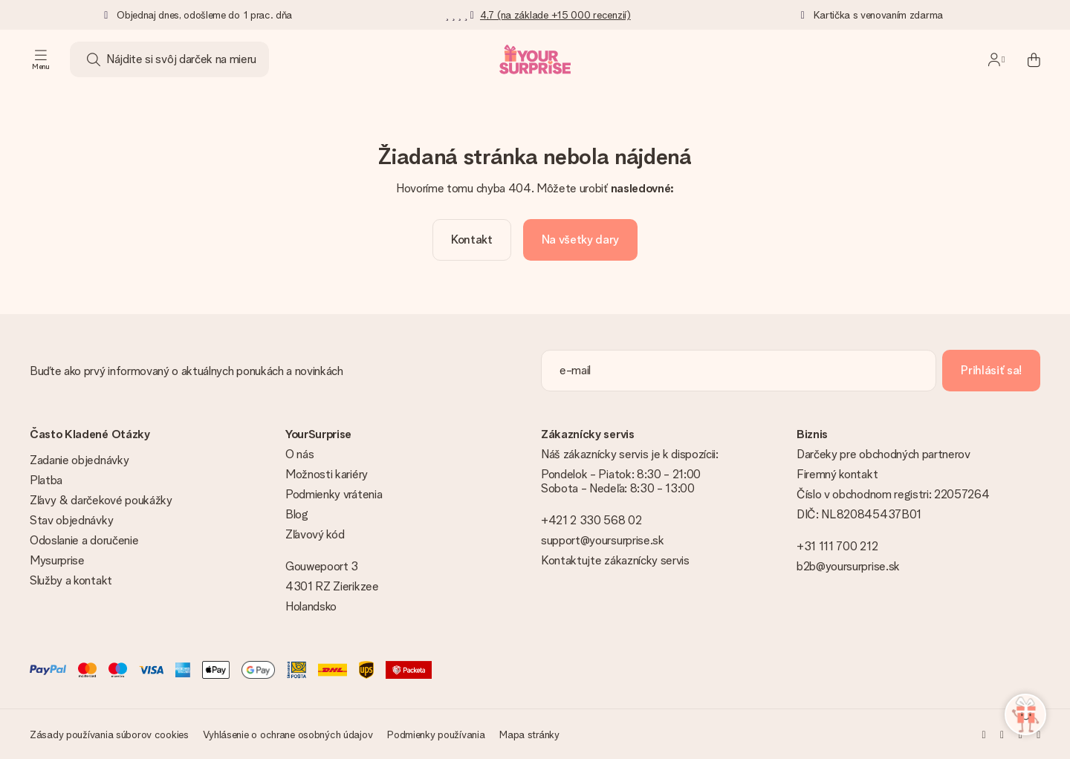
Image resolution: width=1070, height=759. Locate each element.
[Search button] (93, 59)
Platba (46, 480)
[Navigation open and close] (41, 59)
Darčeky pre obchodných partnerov (883, 454)
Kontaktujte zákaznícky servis (615, 560)
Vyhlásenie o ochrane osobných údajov (287, 734)
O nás (299, 454)
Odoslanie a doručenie (84, 540)
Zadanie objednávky (79, 460)
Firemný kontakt (837, 474)
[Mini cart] (1025, 59)
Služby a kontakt (71, 580)
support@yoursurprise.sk (602, 540)
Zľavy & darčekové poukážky (101, 500)
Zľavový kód (314, 534)
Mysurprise (57, 560)
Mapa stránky (529, 734)
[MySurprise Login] (996, 59)
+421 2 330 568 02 (591, 520)
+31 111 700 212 (837, 546)
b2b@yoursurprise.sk (848, 566)
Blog (296, 514)
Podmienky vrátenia (333, 494)
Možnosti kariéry (326, 474)
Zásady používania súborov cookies (109, 734)
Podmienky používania (435, 734)
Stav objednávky (71, 520)
